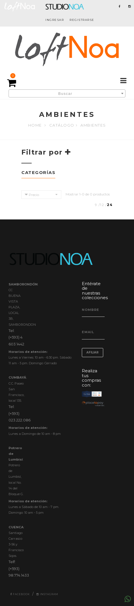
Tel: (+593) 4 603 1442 (16, 337)
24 (110, 205)
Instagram (47, 594)
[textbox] (67, 94)
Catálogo (61, 125)
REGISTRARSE (82, 20)
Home (35, 125)
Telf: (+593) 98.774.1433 (19, 568)
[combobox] (67, 93)
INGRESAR (54, 20)
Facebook (20, 594)
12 (102, 205)
